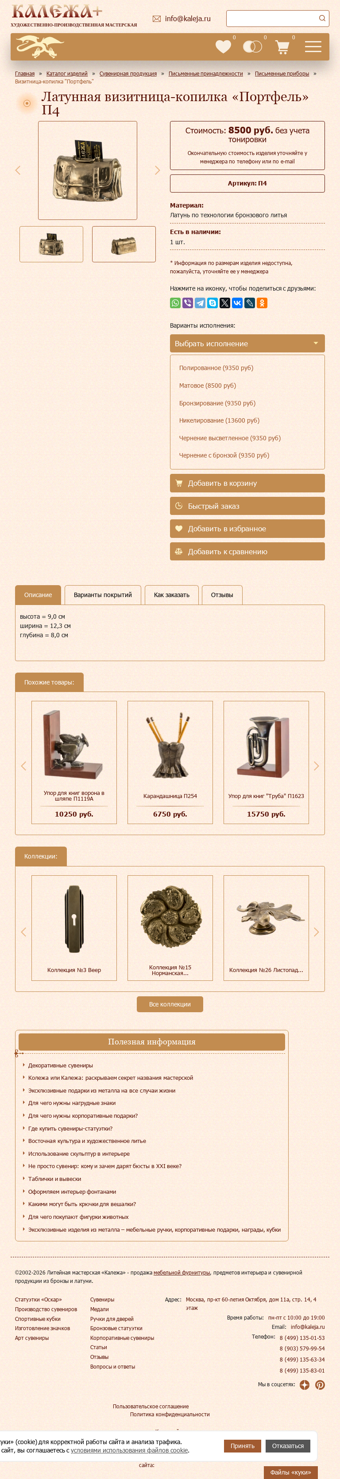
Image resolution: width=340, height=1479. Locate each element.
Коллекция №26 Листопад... (266, 969)
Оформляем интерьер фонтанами (72, 1191)
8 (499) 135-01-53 (302, 1338)
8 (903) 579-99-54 (302, 1348)
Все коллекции (170, 1004)
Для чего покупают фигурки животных (78, 1216)
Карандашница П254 (170, 795)
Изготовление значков (42, 1328)
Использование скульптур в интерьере (79, 1153)
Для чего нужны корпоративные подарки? (83, 1115)
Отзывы (99, 1357)
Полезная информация (152, 1041)
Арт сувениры (32, 1338)
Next (157, 170)
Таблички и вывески (54, 1178)
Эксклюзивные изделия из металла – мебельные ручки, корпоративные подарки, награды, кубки (154, 1229)
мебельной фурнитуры (182, 1272)
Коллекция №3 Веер (73, 969)
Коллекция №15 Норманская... (170, 970)
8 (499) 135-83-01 (302, 1370)
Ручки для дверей (112, 1319)
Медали (99, 1309)
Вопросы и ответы (112, 1366)
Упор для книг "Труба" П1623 (266, 795)
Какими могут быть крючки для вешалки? (82, 1203)
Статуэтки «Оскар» (38, 1299)
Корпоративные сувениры (122, 1338)
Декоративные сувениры (60, 1065)
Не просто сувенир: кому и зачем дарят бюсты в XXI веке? (105, 1165)
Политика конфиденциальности (169, 1414)
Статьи (98, 1347)
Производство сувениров (46, 1309)
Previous (17, 170)
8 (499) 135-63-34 (302, 1359)
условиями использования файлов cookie (129, 1450)
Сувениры (102, 1299)
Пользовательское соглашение (151, 1406)
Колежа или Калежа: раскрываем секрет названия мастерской (110, 1077)
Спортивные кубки (38, 1319)
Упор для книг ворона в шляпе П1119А (74, 795)
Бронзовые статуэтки (116, 1328)
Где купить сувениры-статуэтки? (70, 1128)
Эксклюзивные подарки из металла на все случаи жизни (101, 1090)
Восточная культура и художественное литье (87, 1140)
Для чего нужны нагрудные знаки (72, 1102)
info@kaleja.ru (308, 1327)
